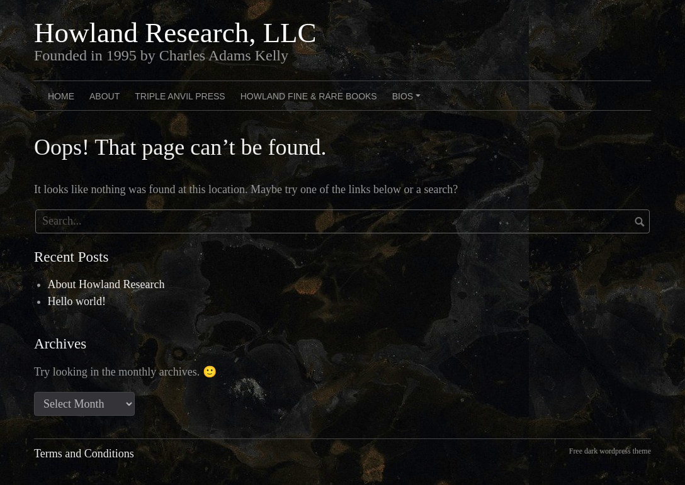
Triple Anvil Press (180, 96)
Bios (408, 100)
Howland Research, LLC (175, 32)
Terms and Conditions (84, 453)
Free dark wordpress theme (610, 451)
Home (61, 96)
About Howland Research (106, 284)
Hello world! (77, 301)
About (104, 96)
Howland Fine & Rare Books (309, 96)
